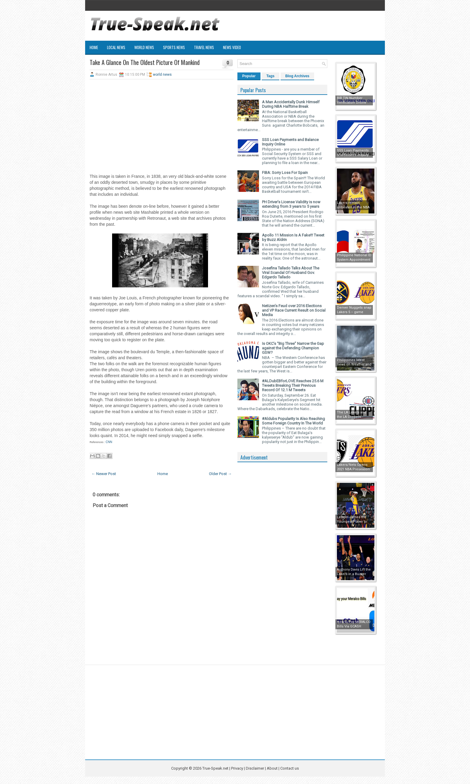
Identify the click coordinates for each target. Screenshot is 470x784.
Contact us (289, 768)
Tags (270, 76)
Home (94, 47)
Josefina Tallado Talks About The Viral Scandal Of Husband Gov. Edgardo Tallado (290, 272)
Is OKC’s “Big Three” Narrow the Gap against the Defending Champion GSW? (293, 348)
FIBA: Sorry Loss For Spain (285, 172)
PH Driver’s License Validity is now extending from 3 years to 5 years (291, 204)
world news (162, 74)
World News (144, 47)
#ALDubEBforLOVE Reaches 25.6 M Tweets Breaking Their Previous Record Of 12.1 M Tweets (292, 385)
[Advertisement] (162, 127)
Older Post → (220, 473)
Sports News (174, 47)
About (272, 768)
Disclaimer (255, 768)
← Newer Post (103, 473)
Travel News (204, 47)
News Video (232, 47)
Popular (249, 76)
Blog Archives (297, 76)
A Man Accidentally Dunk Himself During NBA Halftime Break (291, 104)
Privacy (237, 768)
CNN (109, 442)
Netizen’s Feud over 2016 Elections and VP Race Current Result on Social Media (294, 310)
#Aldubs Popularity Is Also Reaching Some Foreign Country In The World (293, 420)
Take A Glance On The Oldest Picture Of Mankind (145, 62)
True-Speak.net (215, 768)
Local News (116, 47)
